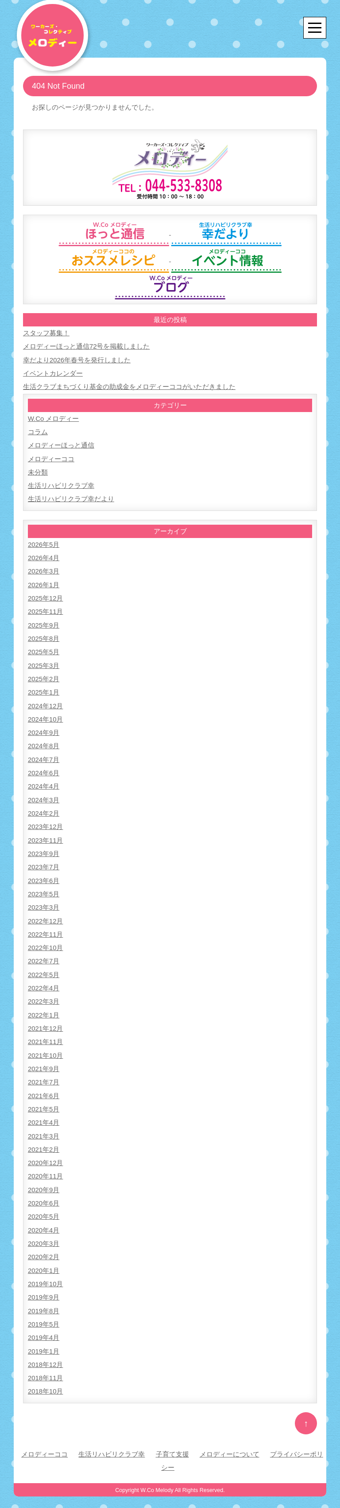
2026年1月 (44, 582)
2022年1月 (44, 1008)
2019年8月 (44, 1301)
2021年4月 (44, 1115)
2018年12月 (45, 1354)
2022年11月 (45, 928)
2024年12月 (45, 702)
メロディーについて (229, 1443)
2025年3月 (44, 662)
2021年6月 (44, 1088)
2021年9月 (44, 1061)
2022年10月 (45, 942)
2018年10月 (45, 1381)
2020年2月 (44, 1248)
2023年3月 (44, 902)
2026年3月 (44, 569)
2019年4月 (44, 1327)
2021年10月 (45, 1048)
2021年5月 (44, 1101)
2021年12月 (45, 1021)
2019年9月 (44, 1288)
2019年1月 (44, 1341)
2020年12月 (45, 1154)
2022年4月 (44, 982)
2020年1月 (44, 1261)
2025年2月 (44, 675)
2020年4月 (44, 1221)
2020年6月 (44, 1194)
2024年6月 (44, 769)
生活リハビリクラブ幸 (61, 484)
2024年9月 (44, 729)
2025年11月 (45, 609)
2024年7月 (44, 755)
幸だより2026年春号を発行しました (77, 359)
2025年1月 (44, 689)
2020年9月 (44, 1181)
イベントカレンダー (53, 373)
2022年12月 (45, 915)
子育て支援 (172, 1443)
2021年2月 (44, 1141)
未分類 (38, 471)
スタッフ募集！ (46, 333)
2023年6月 (44, 875)
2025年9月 (44, 622)
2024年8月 (44, 742)
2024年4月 (44, 782)
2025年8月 (44, 636)
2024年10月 (45, 715)
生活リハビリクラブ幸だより (71, 497)
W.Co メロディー (53, 417)
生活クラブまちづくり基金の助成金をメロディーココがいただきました (129, 386)
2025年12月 (45, 596)
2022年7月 (44, 955)
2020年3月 (44, 1234)
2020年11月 (45, 1168)
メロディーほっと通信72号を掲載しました (86, 346)
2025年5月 (44, 649)
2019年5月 (44, 1314)
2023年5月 (44, 888)
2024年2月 (44, 809)
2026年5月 (44, 542)
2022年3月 (44, 995)
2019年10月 (45, 1274)
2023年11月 (45, 835)
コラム (38, 431)
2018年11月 (45, 1367)
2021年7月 (44, 1075)
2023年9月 (44, 848)
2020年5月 (44, 1208)
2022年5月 (44, 968)
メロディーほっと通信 (61, 444)
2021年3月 (44, 1128)
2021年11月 (45, 1035)
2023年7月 (44, 862)
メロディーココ (51, 457)
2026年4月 (44, 556)
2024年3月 (44, 795)
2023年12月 (45, 822)
